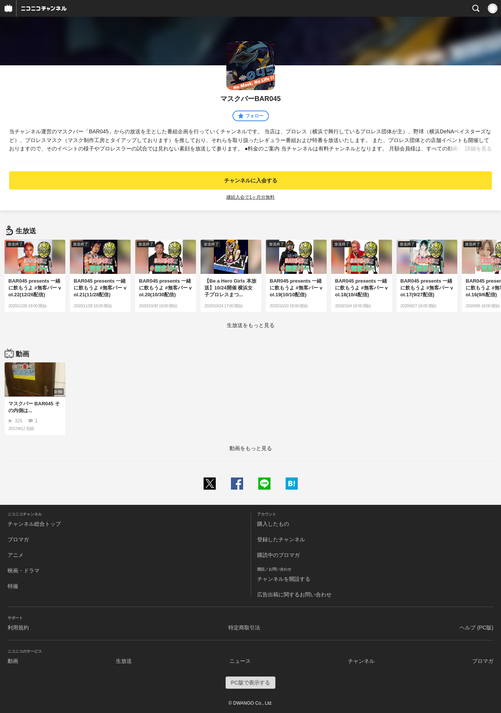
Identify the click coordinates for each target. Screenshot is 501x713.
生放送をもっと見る (251, 325)
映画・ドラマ (24, 571)
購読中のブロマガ (278, 555)
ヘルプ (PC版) (476, 627)
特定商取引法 (244, 627)
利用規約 (18, 627)
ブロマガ (18, 539)
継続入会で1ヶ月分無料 (250, 197)
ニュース (240, 661)
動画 (13, 661)
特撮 (13, 586)
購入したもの (273, 524)
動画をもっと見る (250, 448)
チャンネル (361, 661)
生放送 (124, 661)
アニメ (16, 555)
